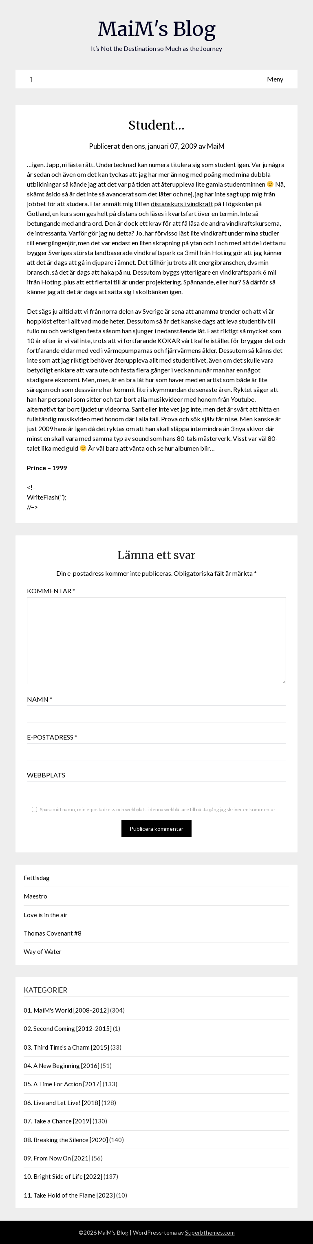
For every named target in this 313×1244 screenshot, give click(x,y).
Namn (40, 699)
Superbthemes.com (210, 1232)
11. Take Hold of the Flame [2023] (69, 1195)
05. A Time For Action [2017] (62, 1084)
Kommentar (51, 590)
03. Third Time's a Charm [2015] (66, 1047)
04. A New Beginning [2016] (61, 1065)
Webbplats (46, 775)
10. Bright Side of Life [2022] (63, 1176)
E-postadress (52, 737)
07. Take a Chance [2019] (57, 1121)
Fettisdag (37, 877)
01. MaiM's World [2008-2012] (66, 1010)
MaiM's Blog (156, 29)
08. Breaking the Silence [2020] (66, 1139)
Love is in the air (46, 914)
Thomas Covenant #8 (53, 933)
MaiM (216, 146)
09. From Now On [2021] (57, 1158)
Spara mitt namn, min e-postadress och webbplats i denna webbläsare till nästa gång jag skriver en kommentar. (158, 809)
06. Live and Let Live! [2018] (62, 1102)
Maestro (35, 896)
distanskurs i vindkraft (182, 203)
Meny (275, 79)
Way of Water (43, 951)
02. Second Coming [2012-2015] (68, 1028)
